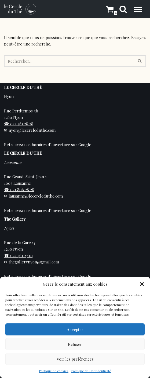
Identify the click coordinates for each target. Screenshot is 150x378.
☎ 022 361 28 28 (18, 123)
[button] (142, 284)
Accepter (75, 329)
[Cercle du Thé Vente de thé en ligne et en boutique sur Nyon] (20, 9)
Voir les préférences (75, 359)
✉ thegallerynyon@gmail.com (31, 261)
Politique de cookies (53, 371)
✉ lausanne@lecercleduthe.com (33, 196)
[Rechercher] (123, 9)
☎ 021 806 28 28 (19, 189)
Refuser (75, 344)
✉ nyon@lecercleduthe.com (30, 130)
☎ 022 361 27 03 (18, 255)
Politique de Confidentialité (91, 371)
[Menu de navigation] (138, 9)
